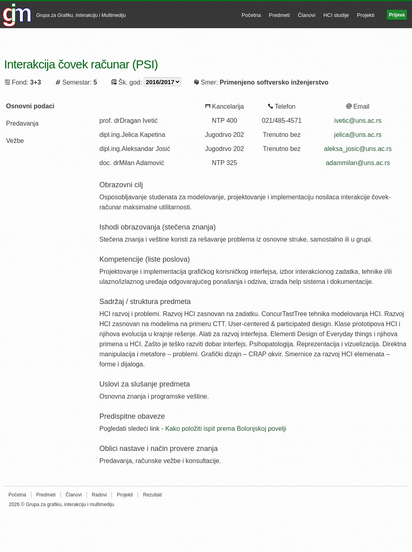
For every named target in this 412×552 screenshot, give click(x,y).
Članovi (306, 15)
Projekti (365, 15)
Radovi (99, 495)
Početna (251, 15)
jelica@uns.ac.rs (358, 134)
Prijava (397, 15)
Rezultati (152, 495)
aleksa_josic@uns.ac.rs (357, 148)
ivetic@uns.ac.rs (358, 120)
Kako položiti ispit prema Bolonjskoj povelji (225, 428)
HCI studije (336, 15)
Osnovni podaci (30, 106)
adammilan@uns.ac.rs (358, 162)
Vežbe (15, 140)
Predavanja (22, 123)
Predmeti (279, 15)
